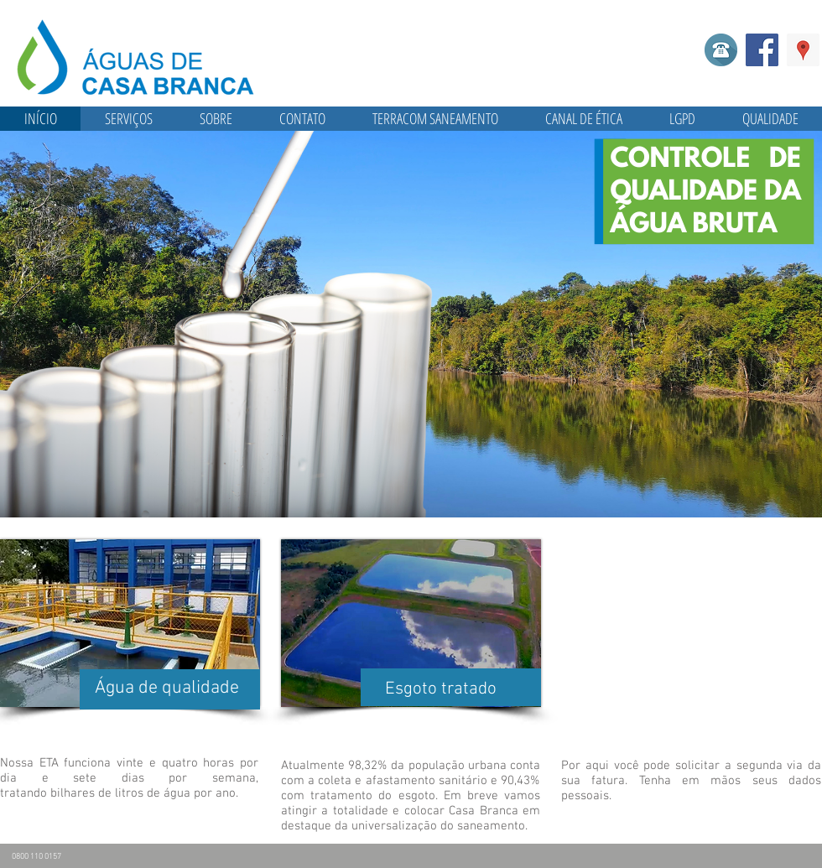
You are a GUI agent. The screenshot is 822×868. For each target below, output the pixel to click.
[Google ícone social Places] (803, 50)
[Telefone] (721, 50)
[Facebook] (762, 50)
